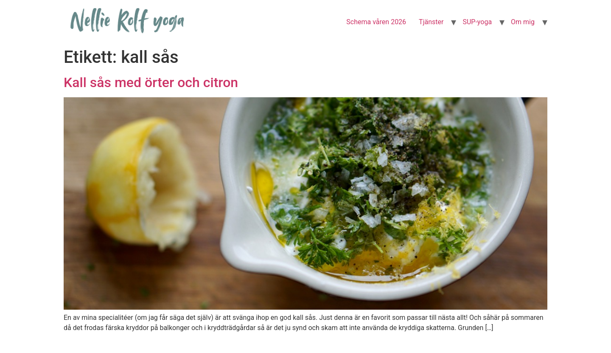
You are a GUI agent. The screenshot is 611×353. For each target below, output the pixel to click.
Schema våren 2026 (376, 22)
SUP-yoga (477, 22)
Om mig (523, 22)
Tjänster (431, 22)
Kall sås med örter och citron (151, 82)
